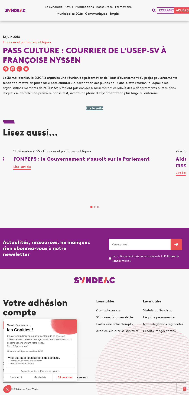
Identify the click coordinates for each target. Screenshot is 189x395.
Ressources (104, 7)
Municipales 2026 (70, 14)
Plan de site (80, 374)
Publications (84, 7)
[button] (154, 10)
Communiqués (96, 14)
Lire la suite (94, 108)
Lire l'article (11, 190)
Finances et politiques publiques (27, 42)
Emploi (114, 14)
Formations (123, 7)
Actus (68, 7)
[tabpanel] (30, 178)
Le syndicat (53, 7)
